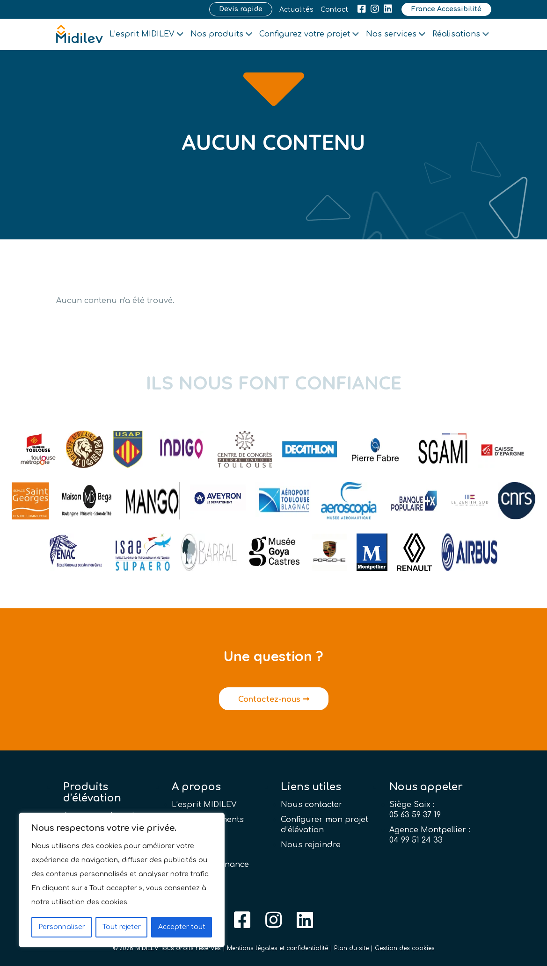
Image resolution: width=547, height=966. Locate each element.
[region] (122, 880)
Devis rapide (241, 9)
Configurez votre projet (304, 34)
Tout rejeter (121, 926)
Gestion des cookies (405, 948)
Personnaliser (61, 926)
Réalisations (456, 34)
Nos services (391, 34)
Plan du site (351, 948)
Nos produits (216, 34)
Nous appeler (426, 787)
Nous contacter (312, 804)
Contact (334, 9)
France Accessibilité (446, 9)
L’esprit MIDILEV (142, 34)
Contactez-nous (273, 699)
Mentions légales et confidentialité (277, 948)
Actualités (296, 9)
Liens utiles (311, 787)
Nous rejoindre (311, 845)
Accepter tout (181, 926)
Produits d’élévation (92, 792)
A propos (196, 787)
